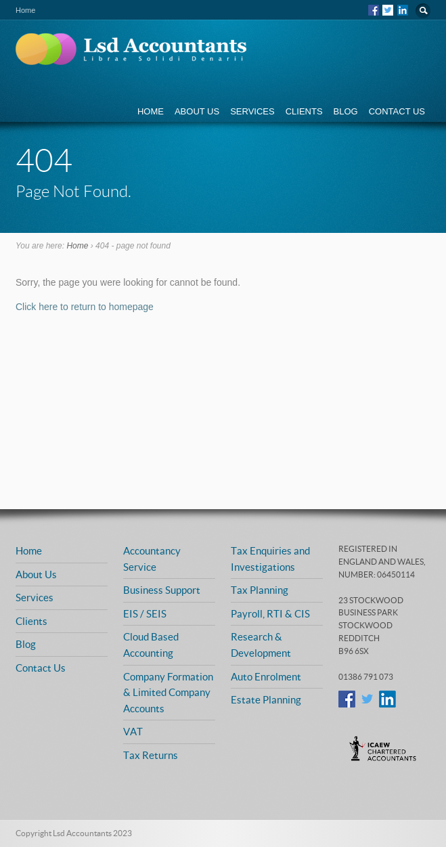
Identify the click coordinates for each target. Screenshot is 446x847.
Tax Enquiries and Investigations (270, 558)
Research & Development (261, 644)
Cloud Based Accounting (151, 644)
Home (150, 111)
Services (252, 111)
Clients (304, 111)
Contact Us (397, 111)
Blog (346, 111)
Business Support (161, 590)
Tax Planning (259, 590)
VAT (133, 731)
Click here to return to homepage (85, 306)
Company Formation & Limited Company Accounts (168, 692)
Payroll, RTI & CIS (270, 613)
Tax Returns (150, 755)
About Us (197, 111)
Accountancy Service (152, 558)
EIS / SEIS (144, 613)
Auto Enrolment (266, 676)
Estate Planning (266, 699)
